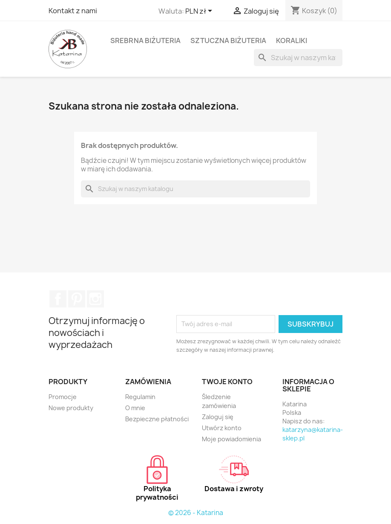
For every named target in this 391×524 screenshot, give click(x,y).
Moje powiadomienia (231, 439)
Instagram (95, 298)
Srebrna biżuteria (145, 40)
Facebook (57, 298)
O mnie (135, 408)
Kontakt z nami (73, 10)
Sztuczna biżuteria (228, 40)
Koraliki (291, 40)
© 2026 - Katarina (195, 512)
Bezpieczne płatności (157, 419)
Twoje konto (227, 381)
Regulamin (140, 397)
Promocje (63, 397)
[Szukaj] (298, 57)
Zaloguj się (217, 417)
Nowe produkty (71, 408)
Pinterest (76, 298)
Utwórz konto (222, 428)
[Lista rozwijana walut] (200, 11)
